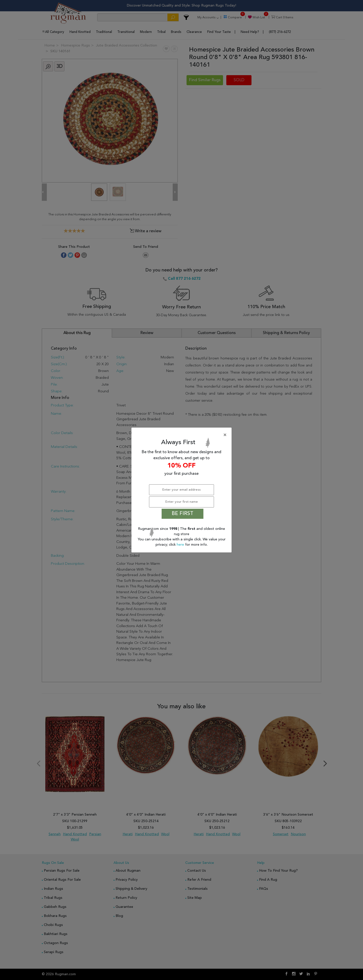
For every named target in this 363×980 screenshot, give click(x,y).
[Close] (182, 435)
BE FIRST (182, 513)
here (181, 544)
